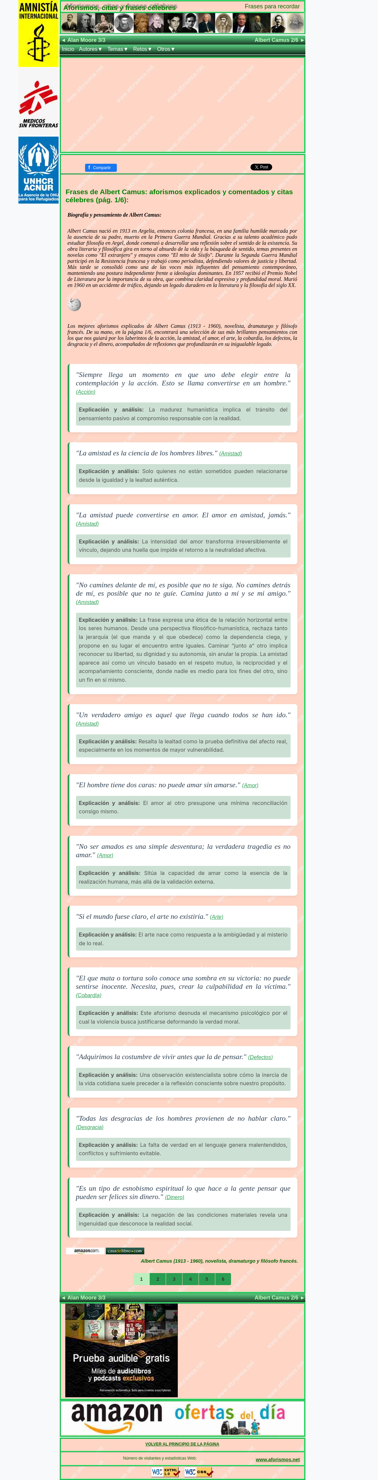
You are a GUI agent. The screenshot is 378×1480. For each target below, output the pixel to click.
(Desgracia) (90, 1127)
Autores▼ (91, 49)
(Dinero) (174, 1197)
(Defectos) (260, 1057)
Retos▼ (143, 49)
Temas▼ (118, 49)
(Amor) (250, 785)
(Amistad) (230, 453)
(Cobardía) (88, 995)
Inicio (68, 49)
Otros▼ (166, 49)
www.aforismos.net (278, 1459)
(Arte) (216, 917)
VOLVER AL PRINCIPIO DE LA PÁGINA (182, 1444)
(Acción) (86, 392)
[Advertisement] (182, 105)
